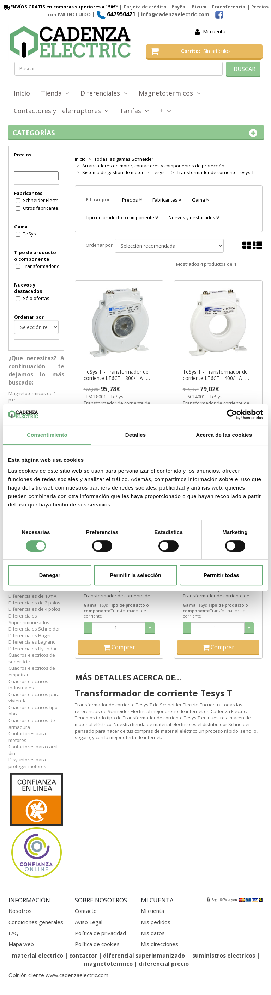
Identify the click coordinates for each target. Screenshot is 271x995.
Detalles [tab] (135, 435)
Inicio (22, 93)
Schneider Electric (42, 200)
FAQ (13, 932)
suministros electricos (223, 955)
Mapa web (21, 943)
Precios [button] (132, 200)
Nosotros (20, 910)
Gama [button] (200, 200)
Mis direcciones (159, 943)
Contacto (86, 910)
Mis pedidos (155, 922)
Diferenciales (104, 93)
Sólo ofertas (36, 298)
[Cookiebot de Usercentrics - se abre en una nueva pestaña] (232, 414)
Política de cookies (97, 943)
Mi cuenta (214, 31)
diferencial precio (164, 964)
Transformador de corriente (45, 266)
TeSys (29, 234)
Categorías (136, 133)
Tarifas (134, 110)
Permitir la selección (135, 575)
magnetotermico (109, 964)
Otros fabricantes (42, 208)
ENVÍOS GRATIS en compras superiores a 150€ (59, 7)
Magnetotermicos (170, 93)
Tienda (55, 93)
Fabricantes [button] (166, 200)
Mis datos (153, 932)
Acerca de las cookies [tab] (224, 435)
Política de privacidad (100, 932)
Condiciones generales (35, 922)
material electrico (37, 955)
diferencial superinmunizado (144, 955)
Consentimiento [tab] (47, 435)
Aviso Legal (88, 922)
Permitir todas (221, 575)
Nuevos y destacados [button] (194, 217)
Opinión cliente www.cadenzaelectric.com (58, 974)
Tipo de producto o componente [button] (122, 217)
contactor (83, 955)
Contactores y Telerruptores (61, 110)
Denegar (49, 575)
